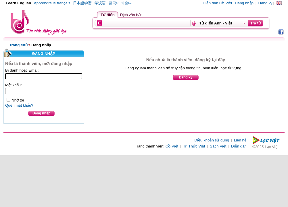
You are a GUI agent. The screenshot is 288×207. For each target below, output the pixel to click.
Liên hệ (240, 140)
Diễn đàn (239, 146)
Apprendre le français (52, 3)
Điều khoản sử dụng (211, 140)
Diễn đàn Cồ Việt (217, 3)
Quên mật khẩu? (19, 105)
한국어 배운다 (120, 3)
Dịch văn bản (131, 15)
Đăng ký (265, 3)
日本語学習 (82, 3)
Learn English (18, 3)
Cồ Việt (172, 146)
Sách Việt (218, 146)
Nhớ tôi (17, 100)
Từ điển (108, 15)
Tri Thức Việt (194, 146)
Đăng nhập (244, 3)
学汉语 (100, 3)
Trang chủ (18, 45)
